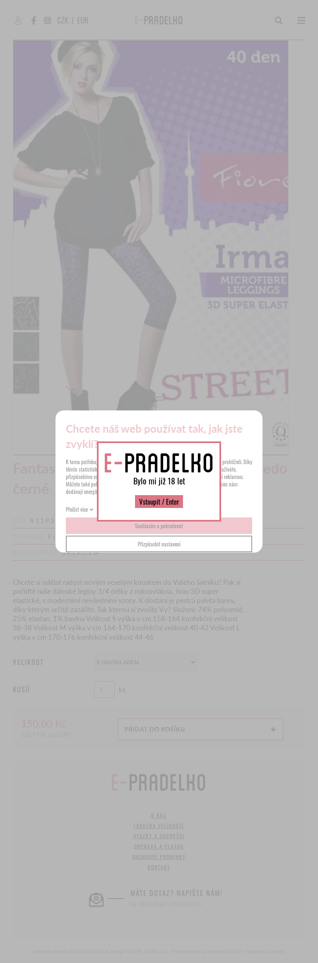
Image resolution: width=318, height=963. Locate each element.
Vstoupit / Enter (159, 501)
